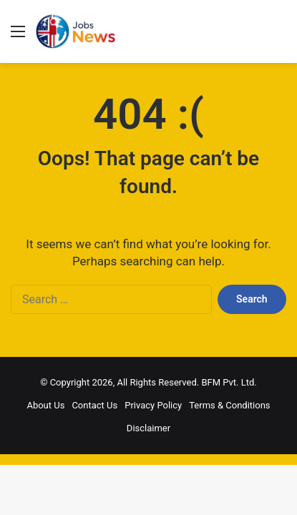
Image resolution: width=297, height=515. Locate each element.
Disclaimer (148, 428)
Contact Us (94, 405)
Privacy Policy (153, 405)
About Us (45, 405)
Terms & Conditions (229, 405)
